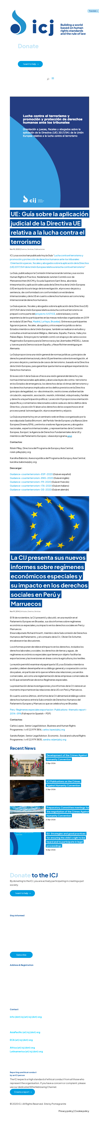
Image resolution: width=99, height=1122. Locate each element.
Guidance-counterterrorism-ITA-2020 (31, 485)
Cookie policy (82, 1111)
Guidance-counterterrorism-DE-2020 (30, 489)
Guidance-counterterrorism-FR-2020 (30, 481)
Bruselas (55, 321)
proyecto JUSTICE (45, 313)
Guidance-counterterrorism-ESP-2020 (31, 474)
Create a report (21, 1092)
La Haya (45, 321)
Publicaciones (39, 249)
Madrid (36, 321)
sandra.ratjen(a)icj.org (54, 739)
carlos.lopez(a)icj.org (53, 729)
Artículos (23, 611)
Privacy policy (65, 1111)
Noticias (31, 249)
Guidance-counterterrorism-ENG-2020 (31, 478)
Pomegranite (59, 1103)
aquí (69, 435)
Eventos (24, 249)
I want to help (29, 64)
